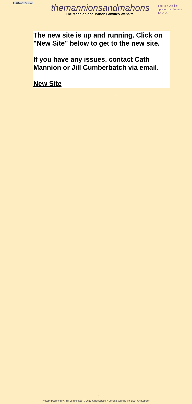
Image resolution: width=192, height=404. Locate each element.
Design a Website (117, 400)
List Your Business (140, 400)
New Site (47, 83)
